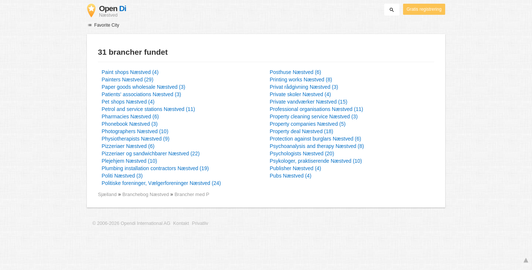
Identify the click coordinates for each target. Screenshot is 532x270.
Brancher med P (191, 194)
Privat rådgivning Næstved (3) (304, 87)
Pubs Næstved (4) (290, 176)
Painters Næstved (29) (127, 79)
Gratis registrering (424, 9)
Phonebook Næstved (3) (130, 124)
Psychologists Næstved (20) (302, 153)
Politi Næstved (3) (122, 176)
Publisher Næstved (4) (295, 168)
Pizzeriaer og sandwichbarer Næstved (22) (151, 153)
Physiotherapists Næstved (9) (136, 139)
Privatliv (200, 223)
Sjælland (107, 194)
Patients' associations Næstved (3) (141, 94)
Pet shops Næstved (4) (128, 102)
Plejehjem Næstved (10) (129, 161)
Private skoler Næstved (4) (300, 94)
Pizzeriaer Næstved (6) (128, 146)
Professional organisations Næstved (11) (316, 109)
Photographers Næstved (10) (135, 131)
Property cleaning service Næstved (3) (314, 116)
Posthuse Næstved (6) (295, 72)
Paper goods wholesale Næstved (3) (143, 87)
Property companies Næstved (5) (307, 124)
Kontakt (181, 223)
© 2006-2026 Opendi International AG (131, 223)
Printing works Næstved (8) (301, 79)
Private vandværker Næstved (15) (308, 102)
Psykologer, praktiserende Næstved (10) (316, 161)
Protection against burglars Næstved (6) (315, 139)
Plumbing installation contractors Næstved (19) (155, 168)
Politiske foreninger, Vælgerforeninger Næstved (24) (161, 183)
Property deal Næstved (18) (301, 131)
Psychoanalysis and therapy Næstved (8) (317, 146)
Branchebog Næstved (146, 194)
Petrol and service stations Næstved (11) (148, 109)
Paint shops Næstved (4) (130, 72)
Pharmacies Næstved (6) (130, 116)
